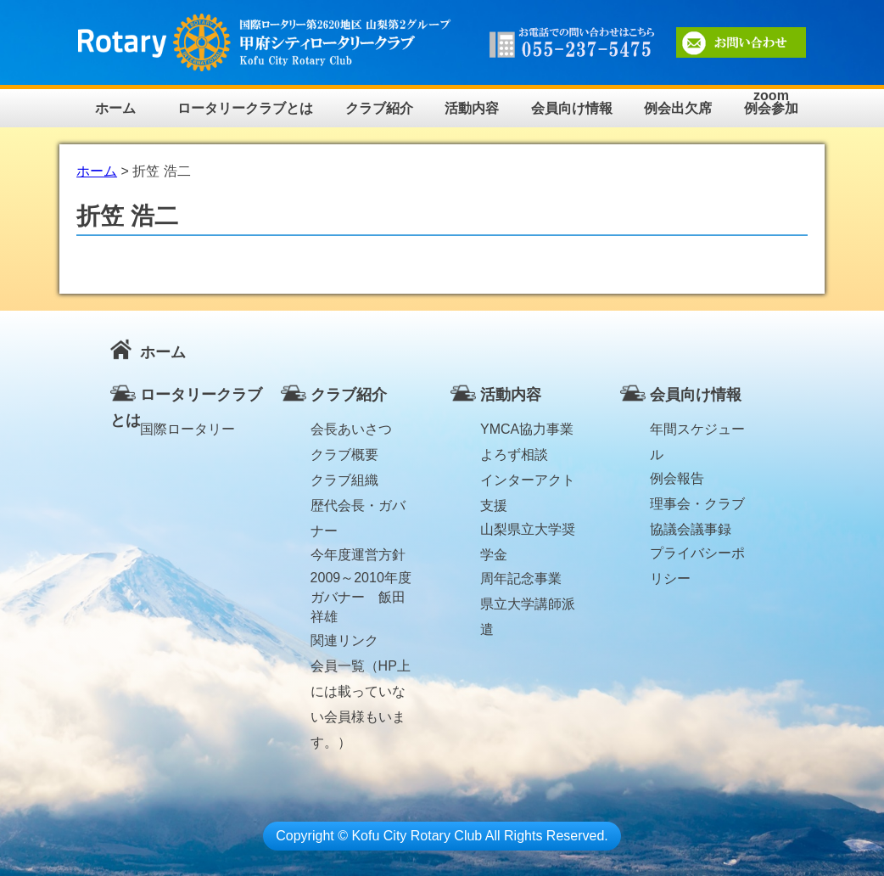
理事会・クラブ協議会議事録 (697, 507)
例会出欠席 (678, 108)
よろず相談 (514, 454)
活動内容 (472, 108)
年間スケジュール (697, 432)
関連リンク (344, 640)
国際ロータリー (187, 429)
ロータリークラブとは (245, 108)
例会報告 (677, 478)
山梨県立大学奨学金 (527, 532)
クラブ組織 (344, 480)
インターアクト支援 (527, 483)
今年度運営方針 (358, 555)
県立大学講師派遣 (527, 607)
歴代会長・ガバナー (358, 508)
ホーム (115, 108)
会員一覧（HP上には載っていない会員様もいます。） (361, 669)
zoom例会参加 (771, 102)
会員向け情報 (572, 108)
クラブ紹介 (379, 108)
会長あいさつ (351, 429)
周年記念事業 (521, 578)
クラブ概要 (344, 454)
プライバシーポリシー (697, 556)
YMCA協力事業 (526, 429)
